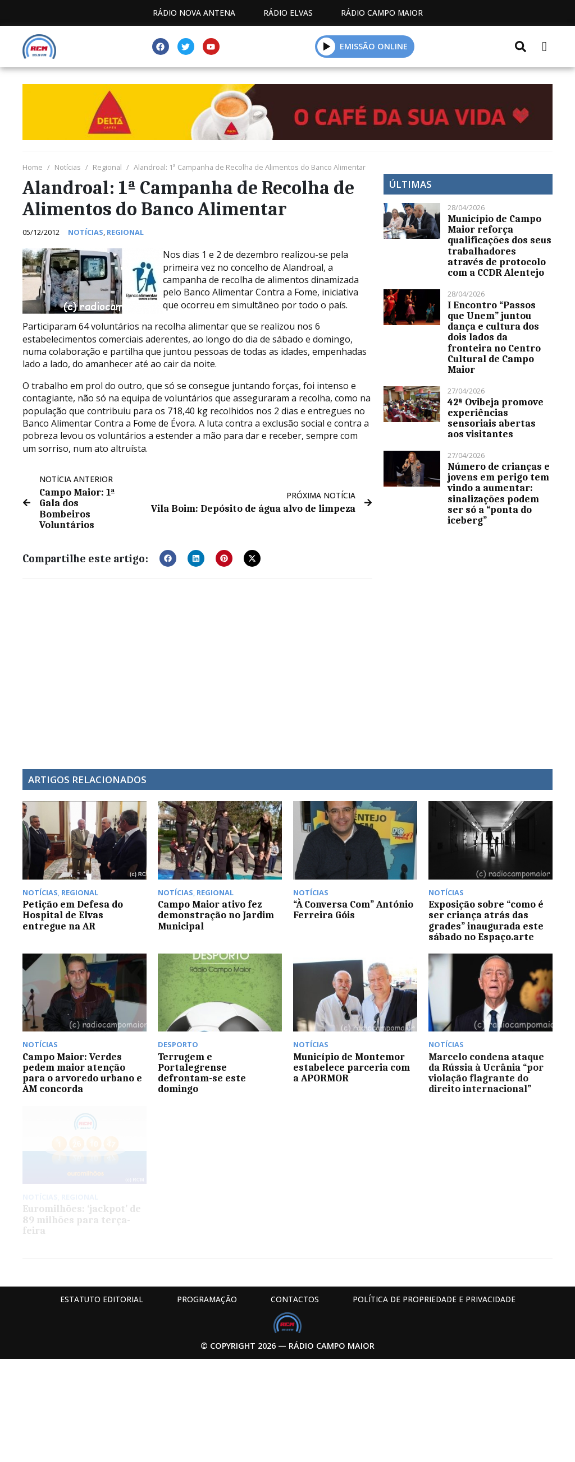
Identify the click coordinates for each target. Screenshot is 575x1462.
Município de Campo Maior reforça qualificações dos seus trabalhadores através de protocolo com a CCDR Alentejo (499, 245)
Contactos (295, 1299)
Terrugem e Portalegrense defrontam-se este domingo (202, 1073)
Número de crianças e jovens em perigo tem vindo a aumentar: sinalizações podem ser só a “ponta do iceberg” (499, 493)
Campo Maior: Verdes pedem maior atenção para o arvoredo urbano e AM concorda (82, 1073)
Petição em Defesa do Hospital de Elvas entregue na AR (72, 915)
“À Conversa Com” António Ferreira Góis (353, 909)
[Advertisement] (197, 668)
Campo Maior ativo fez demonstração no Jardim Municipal (216, 915)
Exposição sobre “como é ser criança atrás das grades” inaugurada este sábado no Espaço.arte (486, 920)
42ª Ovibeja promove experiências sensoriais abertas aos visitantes (496, 418)
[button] (326, 46)
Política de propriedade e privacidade (434, 1299)
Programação (207, 1299)
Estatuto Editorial (101, 1299)
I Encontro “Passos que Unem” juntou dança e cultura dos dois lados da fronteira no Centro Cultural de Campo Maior (494, 337)
